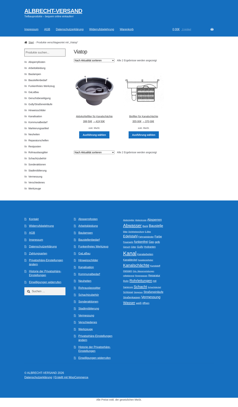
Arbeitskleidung (37, 68)
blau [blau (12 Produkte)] (125, 231)
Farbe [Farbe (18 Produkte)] (158, 236)
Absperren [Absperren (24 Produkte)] (154, 219)
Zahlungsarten (38, 253)
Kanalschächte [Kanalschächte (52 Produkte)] (136, 265)
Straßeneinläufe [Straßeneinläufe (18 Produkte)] (153, 291)
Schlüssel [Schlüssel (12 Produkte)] (128, 292)
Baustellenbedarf (37, 80)
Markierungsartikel (38, 128)
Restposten (34, 146)
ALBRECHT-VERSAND (53, 11)
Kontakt (34, 219)
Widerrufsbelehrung (101, 29)
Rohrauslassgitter (38, 152)
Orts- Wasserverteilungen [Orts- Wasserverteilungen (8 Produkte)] (143, 271)
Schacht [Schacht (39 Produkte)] (140, 287)
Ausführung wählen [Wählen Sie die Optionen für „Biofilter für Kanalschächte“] (143, 134)
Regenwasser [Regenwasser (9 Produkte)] (141, 276)
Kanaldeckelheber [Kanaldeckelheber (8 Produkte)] (145, 260)
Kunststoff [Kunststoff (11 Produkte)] (155, 266)
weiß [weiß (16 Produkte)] (139, 303)
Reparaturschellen (38, 140)
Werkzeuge (34, 188)
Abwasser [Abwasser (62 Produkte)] (132, 225)
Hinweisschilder (37, 110)
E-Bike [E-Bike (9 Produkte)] (148, 232)
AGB (47, 29)
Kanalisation (35, 116)
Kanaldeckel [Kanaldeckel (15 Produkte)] (130, 259)
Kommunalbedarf (37, 122)
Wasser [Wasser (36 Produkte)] (129, 303)
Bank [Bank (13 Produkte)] (145, 226)
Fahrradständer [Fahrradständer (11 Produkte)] (146, 237)
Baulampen (34, 74)
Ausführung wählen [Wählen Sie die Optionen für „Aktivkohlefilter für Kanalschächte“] (94, 134)
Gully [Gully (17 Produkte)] (140, 246)
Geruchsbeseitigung (39, 98)
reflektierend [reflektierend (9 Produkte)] (128, 276)
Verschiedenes (36, 182)
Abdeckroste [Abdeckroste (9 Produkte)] (141, 220)
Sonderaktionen (37, 164)
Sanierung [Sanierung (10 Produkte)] (128, 287)
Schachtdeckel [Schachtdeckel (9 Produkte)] (154, 287)
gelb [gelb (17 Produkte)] (157, 241)
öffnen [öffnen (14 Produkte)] (145, 303)
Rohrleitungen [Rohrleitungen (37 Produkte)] (140, 281)
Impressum (31, 29)
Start (31, 42)
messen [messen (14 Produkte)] (127, 271)
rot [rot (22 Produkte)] (154, 281)
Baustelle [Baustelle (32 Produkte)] (156, 226)
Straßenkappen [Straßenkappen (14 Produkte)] (131, 297)
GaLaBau (33, 92)
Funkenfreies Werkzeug (41, 86)
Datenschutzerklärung (70, 29)
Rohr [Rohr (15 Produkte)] (126, 281)
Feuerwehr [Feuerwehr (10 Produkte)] (128, 242)
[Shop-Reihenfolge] (94, 60)
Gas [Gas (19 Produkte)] (151, 241)
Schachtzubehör (37, 158)
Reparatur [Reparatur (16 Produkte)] (154, 275)
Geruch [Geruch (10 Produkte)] (126, 247)
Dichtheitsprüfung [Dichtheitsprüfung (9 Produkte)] (136, 232)
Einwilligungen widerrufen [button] (45, 282)
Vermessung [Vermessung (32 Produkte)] (150, 297)
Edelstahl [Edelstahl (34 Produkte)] (130, 236)
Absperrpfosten (36, 62)
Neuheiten (34, 134)
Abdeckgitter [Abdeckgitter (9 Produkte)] (128, 220)
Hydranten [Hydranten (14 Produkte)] (150, 246)
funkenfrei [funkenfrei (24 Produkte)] (141, 242)
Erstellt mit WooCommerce (71, 377)
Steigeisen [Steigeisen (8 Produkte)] (138, 292)
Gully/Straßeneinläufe (40, 104)
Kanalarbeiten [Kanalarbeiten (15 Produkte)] (145, 254)
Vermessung (35, 176)
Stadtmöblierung (37, 170)
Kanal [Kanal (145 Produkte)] (129, 253)
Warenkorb (127, 29)
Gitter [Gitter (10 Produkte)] (133, 247)
